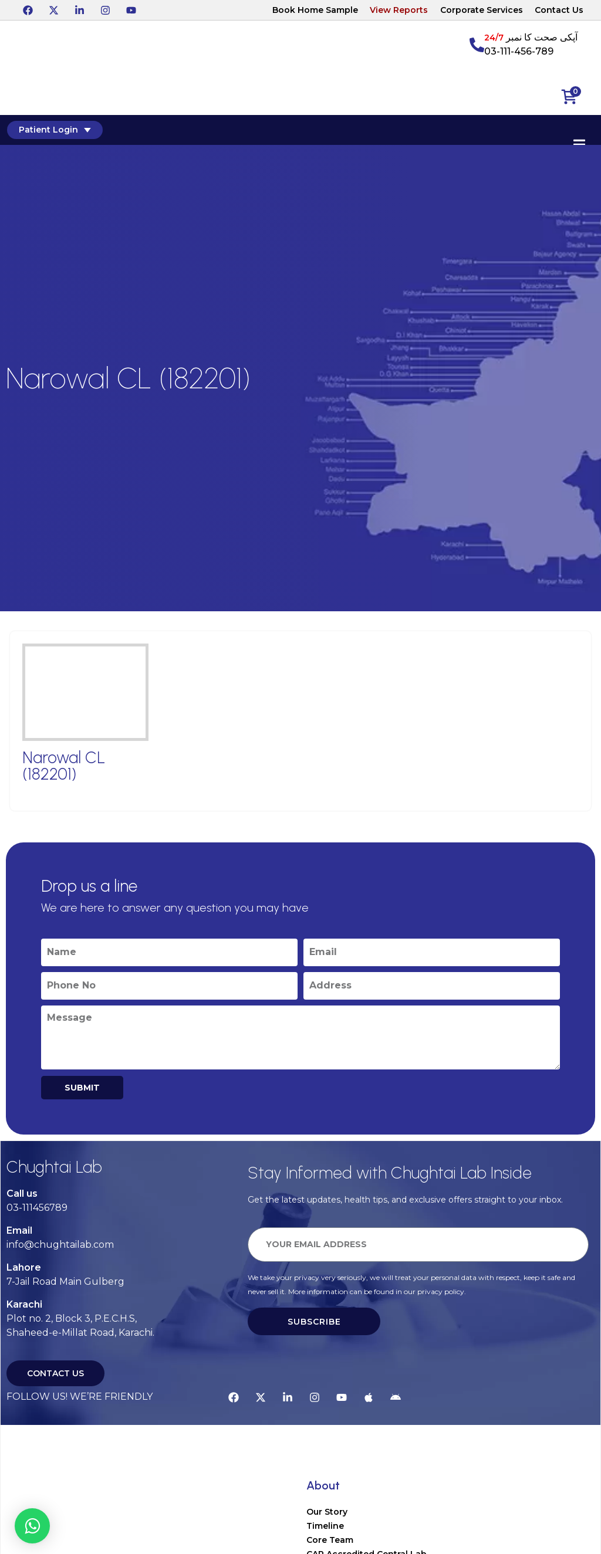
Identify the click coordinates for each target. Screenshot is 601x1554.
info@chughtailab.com (60, 1244)
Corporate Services (481, 10)
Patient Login (54, 129)
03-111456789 (36, 1207)
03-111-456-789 (518, 51)
